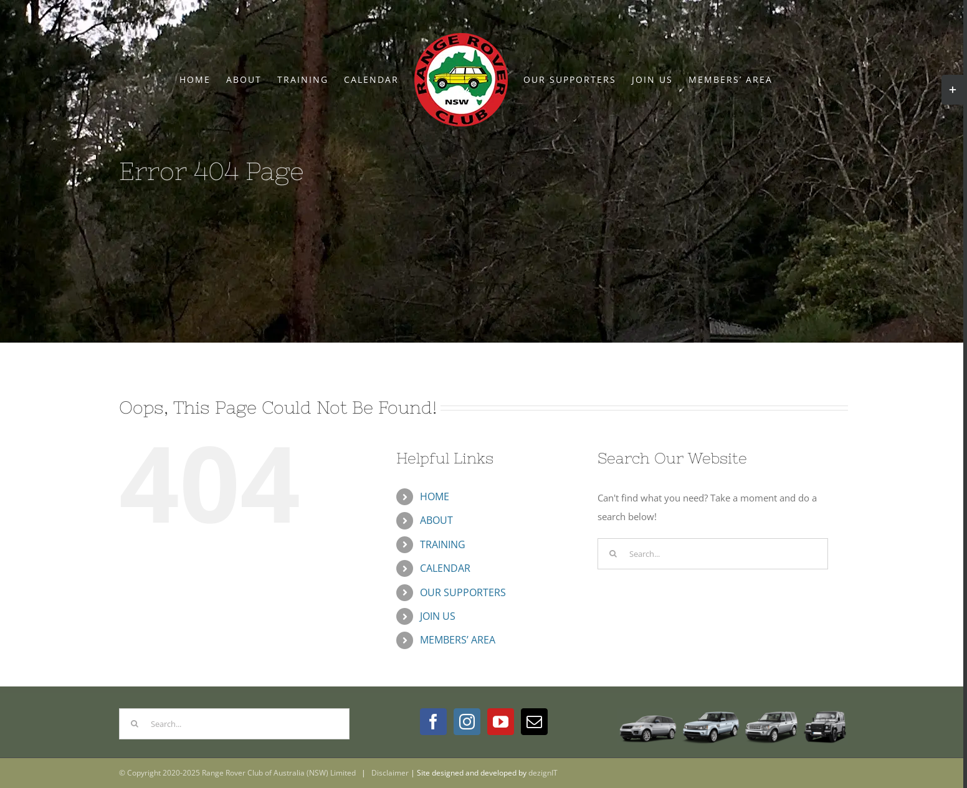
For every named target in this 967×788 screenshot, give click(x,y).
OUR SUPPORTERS (463, 592)
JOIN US (437, 616)
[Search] (613, 553)
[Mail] (534, 721)
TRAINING (442, 544)
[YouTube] (500, 721)
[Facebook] (433, 721)
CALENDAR (445, 568)
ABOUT (436, 520)
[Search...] (713, 553)
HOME (434, 496)
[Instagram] (467, 721)
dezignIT (543, 772)
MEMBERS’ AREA (457, 640)
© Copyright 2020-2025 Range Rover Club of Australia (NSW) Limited (237, 772)
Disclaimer (390, 772)
